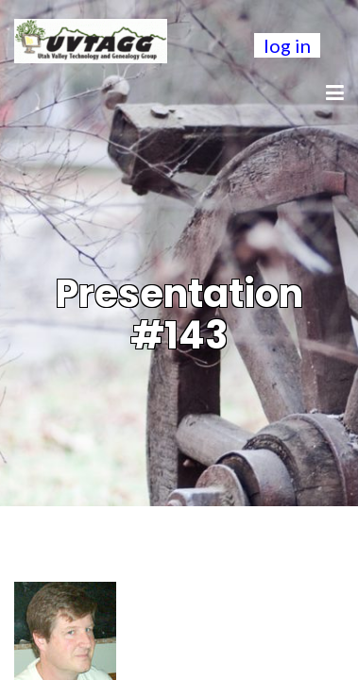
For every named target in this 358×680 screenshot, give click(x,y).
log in (287, 45)
